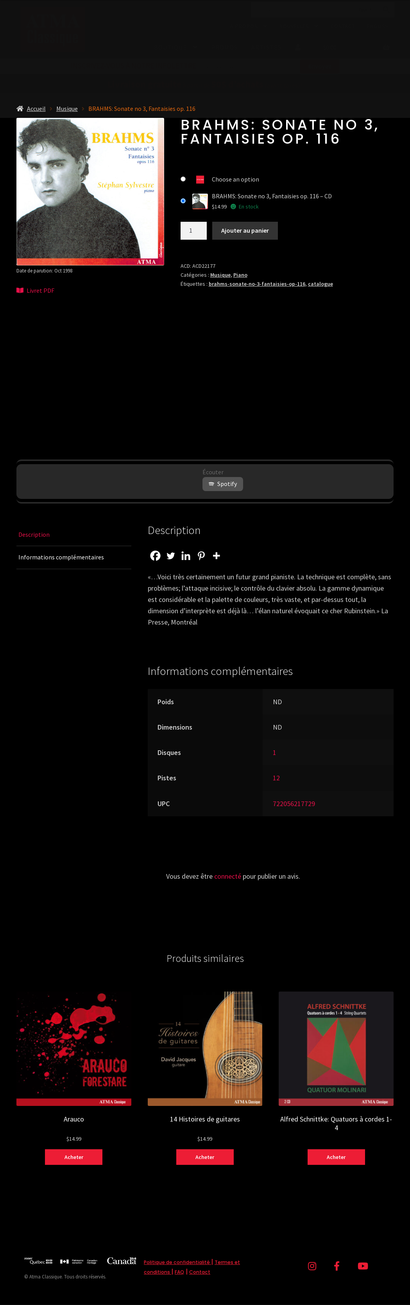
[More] (216, 556)
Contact (343, 26)
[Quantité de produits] (194, 231)
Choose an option (235, 179)
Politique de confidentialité (177, 1262)
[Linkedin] (186, 556)
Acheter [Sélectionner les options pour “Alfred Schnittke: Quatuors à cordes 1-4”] (336, 1157)
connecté (227, 876)
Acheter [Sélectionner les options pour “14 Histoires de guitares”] (204, 1157)
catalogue (320, 283)
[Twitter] (170, 556)
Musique (67, 108)
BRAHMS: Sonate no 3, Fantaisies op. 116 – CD (272, 196)
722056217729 (294, 803)
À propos (244, 26)
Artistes (266, 47)
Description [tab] (34, 534)
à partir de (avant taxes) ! (205, 85)
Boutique (170, 47)
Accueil (36, 108)
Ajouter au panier (245, 230)
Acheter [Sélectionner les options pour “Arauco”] (73, 1157)
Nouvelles (294, 26)
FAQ (179, 1272)
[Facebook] (155, 556)
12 (276, 777)
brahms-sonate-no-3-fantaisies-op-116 (257, 283)
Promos (224, 47)
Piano (240, 274)
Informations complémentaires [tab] (61, 557)
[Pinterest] (201, 556)
